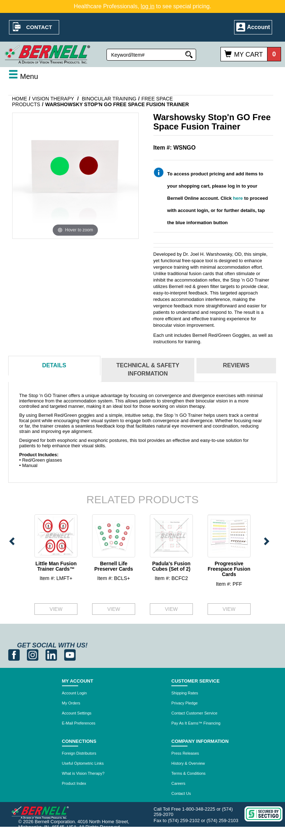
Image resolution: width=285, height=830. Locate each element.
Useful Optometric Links (83, 763)
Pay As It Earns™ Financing (195, 723)
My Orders (71, 703)
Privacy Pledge (184, 703)
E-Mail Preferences (79, 723)
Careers (178, 783)
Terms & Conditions (188, 773)
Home (19, 99)
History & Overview (188, 763)
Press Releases (185, 753)
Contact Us (181, 793)
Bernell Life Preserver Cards (113, 566)
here (238, 198)
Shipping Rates (184, 693)
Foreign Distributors (79, 753)
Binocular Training (109, 99)
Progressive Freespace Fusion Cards (229, 569)
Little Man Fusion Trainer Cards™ (56, 566)
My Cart (248, 54)
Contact (39, 27)
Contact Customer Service (194, 713)
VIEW (55, 609)
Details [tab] (54, 365)
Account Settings (77, 713)
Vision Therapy (53, 99)
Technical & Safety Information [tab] (147, 369)
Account (258, 27)
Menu (23, 76)
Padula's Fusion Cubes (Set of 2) (171, 566)
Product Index (74, 783)
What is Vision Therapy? (83, 773)
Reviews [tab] (236, 365)
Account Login (74, 693)
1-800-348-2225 (198, 809)
